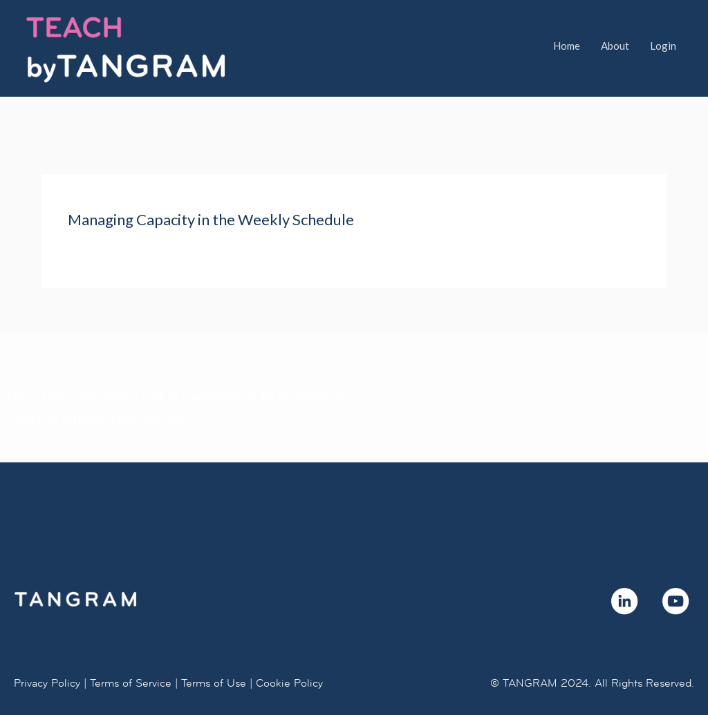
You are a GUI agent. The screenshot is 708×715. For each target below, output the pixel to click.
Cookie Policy (289, 649)
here (229, 362)
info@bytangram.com (123, 386)
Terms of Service (130, 649)
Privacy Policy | (50, 649)
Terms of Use (213, 649)
